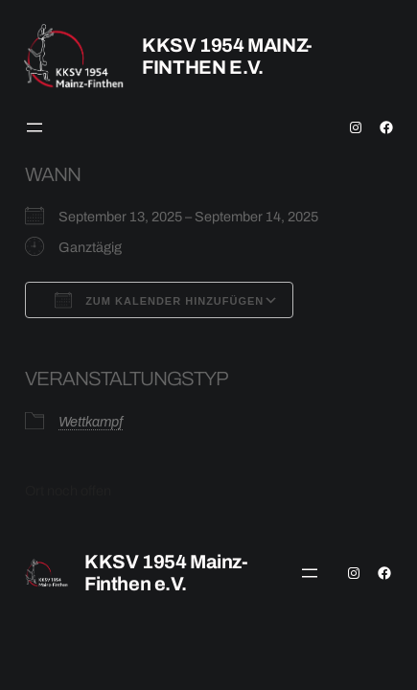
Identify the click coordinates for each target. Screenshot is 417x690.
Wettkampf (90, 421)
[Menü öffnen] (34, 127)
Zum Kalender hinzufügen (159, 300)
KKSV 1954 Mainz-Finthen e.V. (227, 56)
